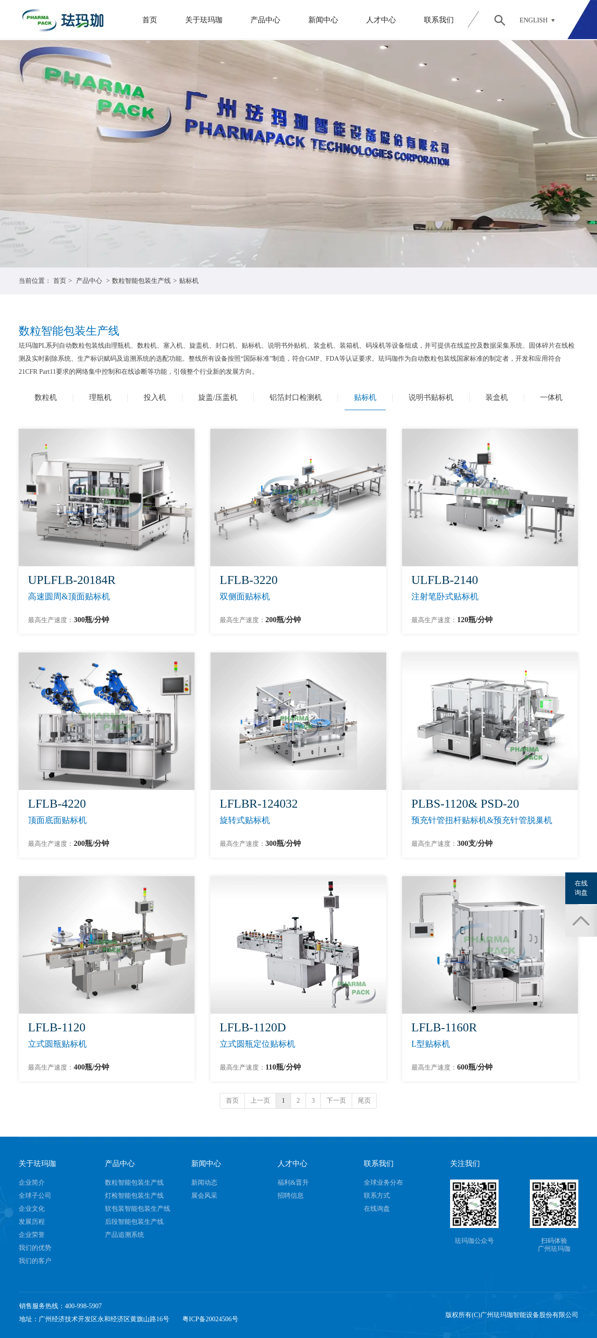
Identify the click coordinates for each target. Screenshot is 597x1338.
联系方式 (377, 1195)
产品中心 (265, 20)
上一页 (260, 1100)
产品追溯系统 (124, 1234)
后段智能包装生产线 (134, 1221)
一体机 (551, 397)
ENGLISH (534, 20)
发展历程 (32, 1221)
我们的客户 (35, 1260)
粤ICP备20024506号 (210, 1319)
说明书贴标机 (431, 397)
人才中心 (381, 20)
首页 (149, 20)
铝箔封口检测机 (296, 397)
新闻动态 (204, 1182)
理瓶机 (100, 397)
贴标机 (189, 280)
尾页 (364, 1100)
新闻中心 (323, 20)
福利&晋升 (293, 1182)
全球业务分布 (383, 1182)
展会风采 (204, 1195)
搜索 (499, 20)
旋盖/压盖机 (217, 397)
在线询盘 (377, 1208)
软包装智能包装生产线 (137, 1208)
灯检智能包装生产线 (134, 1195)
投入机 (155, 397)
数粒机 (46, 397)
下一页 (336, 1100)
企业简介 (32, 1182)
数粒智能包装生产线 (141, 280)
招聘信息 (291, 1195)
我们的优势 (35, 1247)
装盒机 (497, 397)
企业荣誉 (32, 1234)
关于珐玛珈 (203, 20)
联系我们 (439, 20)
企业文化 (32, 1208)
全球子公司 (35, 1195)
